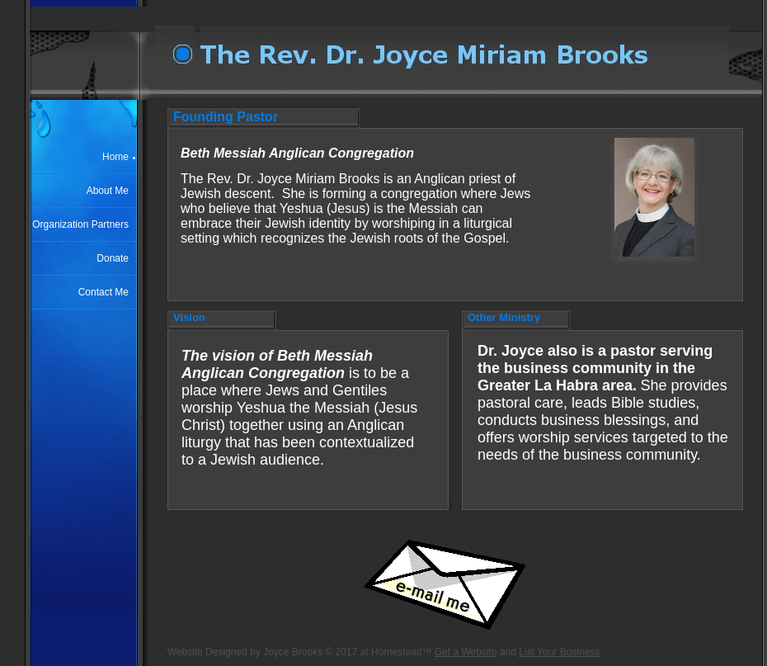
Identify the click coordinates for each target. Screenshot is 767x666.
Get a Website (466, 652)
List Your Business (559, 652)
